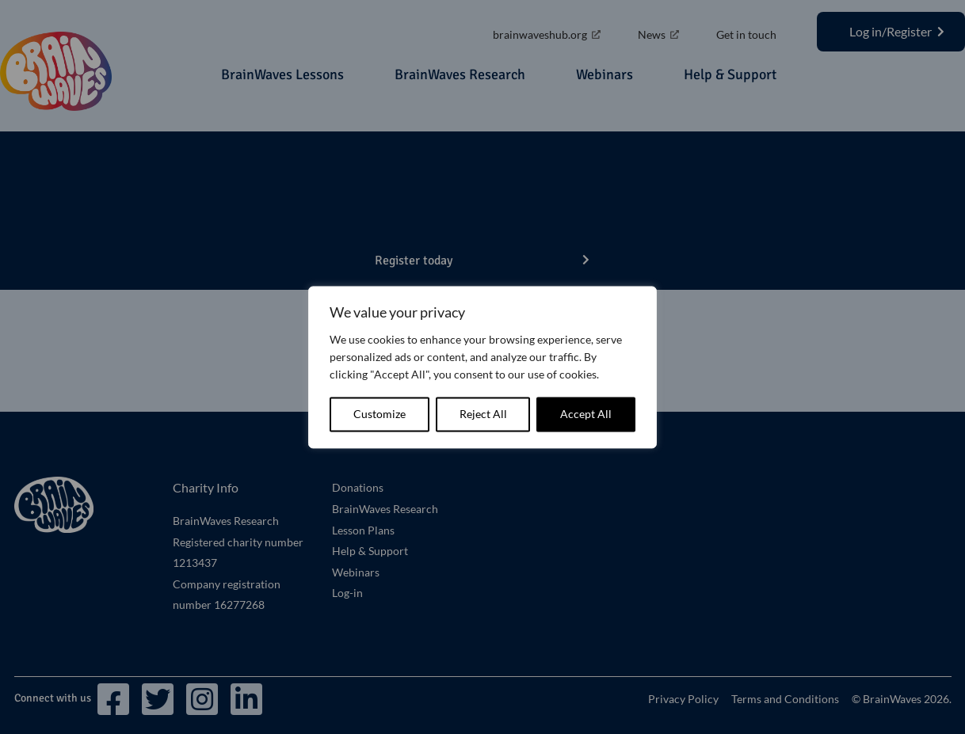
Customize (379, 413)
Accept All (586, 413)
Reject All (483, 413)
